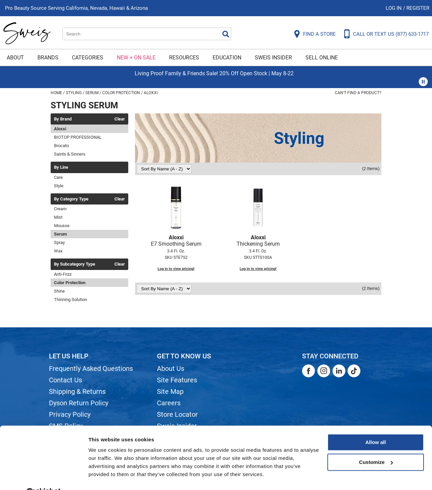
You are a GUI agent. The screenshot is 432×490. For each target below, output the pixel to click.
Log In (394, 8)
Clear (119, 119)
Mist (58, 217)
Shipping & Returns (77, 391)
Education (227, 57)
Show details (104, 477)
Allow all (376, 426)
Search (225, 34)
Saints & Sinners (69, 154)
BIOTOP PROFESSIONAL (78, 137)
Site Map (170, 391)
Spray (59, 242)
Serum (60, 234)
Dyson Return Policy (78, 403)
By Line (61, 167)
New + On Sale (136, 57)
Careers (169, 403)
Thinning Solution (70, 299)
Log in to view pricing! (176, 269)
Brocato (61, 145)
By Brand (63, 119)
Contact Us (65, 380)
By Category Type (71, 199)
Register (417, 8)
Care (58, 177)
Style (58, 185)
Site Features (177, 380)
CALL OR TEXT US (391, 34)
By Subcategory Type (74, 264)
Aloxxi (60, 128)
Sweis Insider (273, 57)
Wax (58, 250)
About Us (170, 368)
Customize (376, 445)
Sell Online (321, 57)
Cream (60, 208)
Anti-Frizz (63, 274)
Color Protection (69, 282)
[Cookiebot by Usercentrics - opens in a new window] (43, 477)
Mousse (62, 225)
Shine (59, 291)
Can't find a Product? (358, 92)
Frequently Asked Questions (91, 368)
